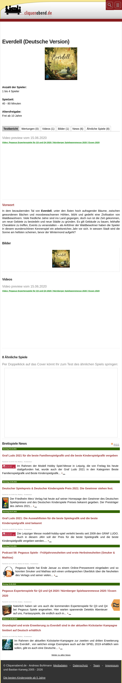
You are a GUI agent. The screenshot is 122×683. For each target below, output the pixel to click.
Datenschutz (80, 665)
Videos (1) (48, 128)
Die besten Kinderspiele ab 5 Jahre (24, 677)
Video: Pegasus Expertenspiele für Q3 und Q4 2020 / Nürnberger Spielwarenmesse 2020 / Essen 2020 (51, 142)
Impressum (112, 665)
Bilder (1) (63, 128)
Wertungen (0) (30, 128)
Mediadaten (60, 665)
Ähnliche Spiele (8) (98, 128)
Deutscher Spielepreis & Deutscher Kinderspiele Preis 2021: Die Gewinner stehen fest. (57, 488)
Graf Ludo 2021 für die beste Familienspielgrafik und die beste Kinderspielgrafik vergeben (60, 455)
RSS (116, 444)
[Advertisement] (61, 30)
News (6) (77, 128)
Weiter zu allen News (61, 655)
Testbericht (11, 128)
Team (96, 665)
